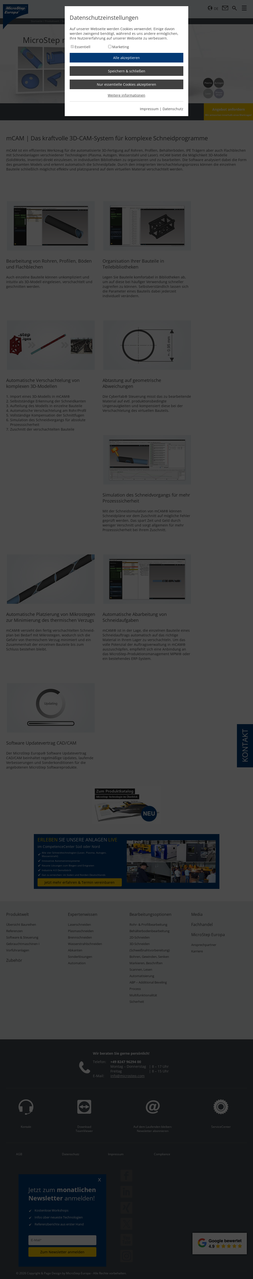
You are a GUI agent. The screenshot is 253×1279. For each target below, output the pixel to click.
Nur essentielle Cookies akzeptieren (126, 84)
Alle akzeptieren (126, 57)
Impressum (149, 108)
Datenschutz (173, 108)
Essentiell (82, 46)
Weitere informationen (126, 95)
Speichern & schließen (126, 71)
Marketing (120, 46)
